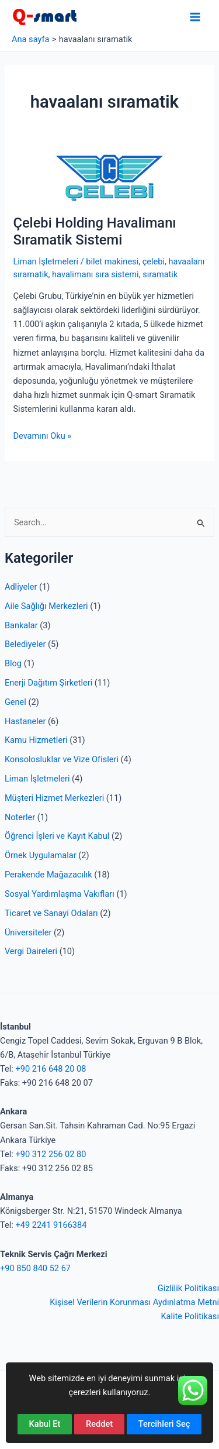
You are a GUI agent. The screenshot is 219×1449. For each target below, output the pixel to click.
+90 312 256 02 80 (50, 1154)
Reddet (99, 1424)
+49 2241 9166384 (50, 1225)
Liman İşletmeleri (37, 778)
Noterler (20, 817)
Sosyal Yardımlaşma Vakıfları (59, 894)
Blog (13, 663)
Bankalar (21, 625)
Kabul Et (45, 1424)
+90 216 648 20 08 (50, 1068)
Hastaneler (25, 721)
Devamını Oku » (42, 436)
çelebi (153, 261)
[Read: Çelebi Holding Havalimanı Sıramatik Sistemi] (109, 177)
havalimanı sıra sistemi (95, 274)
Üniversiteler (28, 932)
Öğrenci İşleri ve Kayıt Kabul (57, 836)
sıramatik (160, 274)
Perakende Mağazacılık (48, 874)
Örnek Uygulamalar (41, 855)
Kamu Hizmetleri (36, 740)
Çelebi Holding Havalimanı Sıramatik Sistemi (94, 231)
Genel (15, 702)
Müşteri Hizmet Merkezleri (54, 798)
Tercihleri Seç (164, 1424)
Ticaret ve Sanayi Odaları (51, 913)
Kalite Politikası (190, 1316)
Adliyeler (21, 586)
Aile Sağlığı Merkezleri (46, 606)
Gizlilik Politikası (188, 1288)
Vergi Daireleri (31, 951)
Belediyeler (25, 644)
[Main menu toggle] (195, 17)
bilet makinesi (112, 261)
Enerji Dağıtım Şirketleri (48, 682)
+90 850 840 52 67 (35, 1268)
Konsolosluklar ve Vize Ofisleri (62, 759)
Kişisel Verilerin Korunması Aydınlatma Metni (134, 1302)
